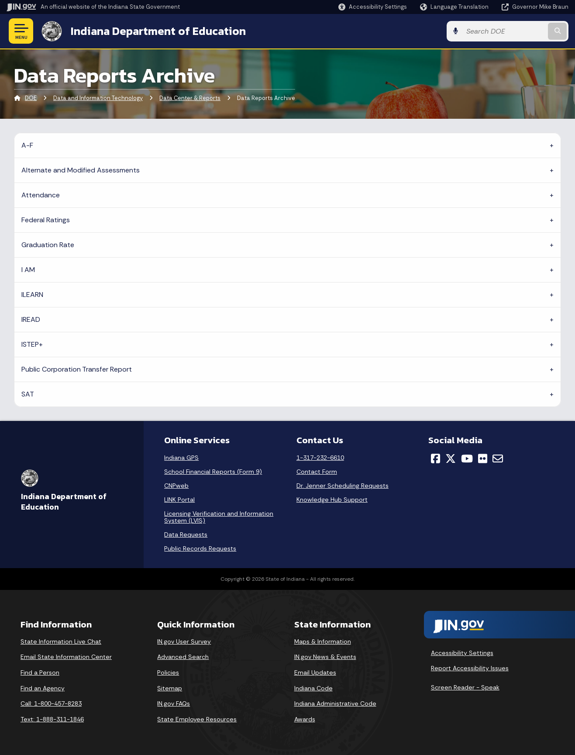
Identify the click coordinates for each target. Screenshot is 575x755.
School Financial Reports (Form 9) (213, 472)
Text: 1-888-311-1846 (52, 719)
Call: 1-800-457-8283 (51, 703)
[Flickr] (482, 458)
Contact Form (316, 472)
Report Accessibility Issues (470, 668)
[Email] (497, 458)
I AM (28, 269)
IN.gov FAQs (173, 703)
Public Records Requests (200, 548)
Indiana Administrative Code (335, 703)
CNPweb (176, 486)
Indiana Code (313, 688)
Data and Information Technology (98, 98)
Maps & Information (322, 641)
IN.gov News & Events (325, 657)
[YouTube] (467, 458)
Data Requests (185, 534)
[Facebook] (435, 458)
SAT (27, 394)
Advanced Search (183, 657)
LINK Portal (179, 499)
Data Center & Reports (189, 98)
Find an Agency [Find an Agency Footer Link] (43, 688)
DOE (31, 98)
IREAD (30, 319)
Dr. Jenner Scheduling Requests (342, 486)
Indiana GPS (181, 458)
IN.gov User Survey (184, 641)
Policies (168, 672)
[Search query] (504, 31)
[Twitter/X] (450, 458)
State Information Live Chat (61, 641)
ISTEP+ (32, 344)
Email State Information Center (66, 657)
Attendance (40, 195)
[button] (372, 7)
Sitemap (169, 688)
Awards (304, 719)
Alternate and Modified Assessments (80, 170)
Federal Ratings (45, 219)
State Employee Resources (197, 719)
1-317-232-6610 (320, 458)
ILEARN (32, 294)
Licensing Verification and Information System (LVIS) (218, 517)
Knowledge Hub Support (332, 499)
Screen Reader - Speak (465, 687)
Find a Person (40, 672)
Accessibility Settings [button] (462, 653)
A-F (27, 145)
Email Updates (315, 672)
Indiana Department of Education (158, 31)
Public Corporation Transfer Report (76, 369)
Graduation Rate (47, 244)
